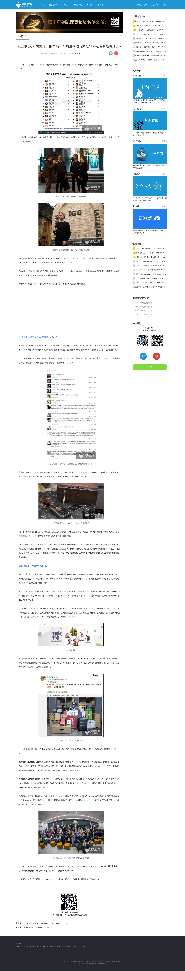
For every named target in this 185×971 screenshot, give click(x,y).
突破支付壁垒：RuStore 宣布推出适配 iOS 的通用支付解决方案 (151, 55)
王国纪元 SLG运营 (76, 53)
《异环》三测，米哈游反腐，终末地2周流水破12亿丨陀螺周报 (151, 282)
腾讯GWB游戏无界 (35, 946)
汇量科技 (75, 946)
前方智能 (82, 946)
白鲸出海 (60, 946)
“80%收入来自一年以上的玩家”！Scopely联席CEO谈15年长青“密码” (151, 38)
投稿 (150, 367)
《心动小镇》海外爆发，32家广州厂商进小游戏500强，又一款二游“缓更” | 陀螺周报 (151, 265)
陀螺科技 (18, 946)
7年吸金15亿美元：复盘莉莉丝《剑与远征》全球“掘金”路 (44, 923)
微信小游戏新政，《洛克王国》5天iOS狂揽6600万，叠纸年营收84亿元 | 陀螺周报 (151, 21)
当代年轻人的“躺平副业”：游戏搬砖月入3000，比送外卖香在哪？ (151, 26)
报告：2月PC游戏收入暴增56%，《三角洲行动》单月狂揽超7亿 (151, 261)
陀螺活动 (45, 946)
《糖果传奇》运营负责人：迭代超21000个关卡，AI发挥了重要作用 (151, 47)
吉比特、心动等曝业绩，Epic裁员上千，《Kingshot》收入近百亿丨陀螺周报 (151, 257)
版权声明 (74, 961)
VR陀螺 (25, 946)
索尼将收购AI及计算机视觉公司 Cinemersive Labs (151, 51)
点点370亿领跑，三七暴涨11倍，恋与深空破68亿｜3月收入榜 (151, 60)
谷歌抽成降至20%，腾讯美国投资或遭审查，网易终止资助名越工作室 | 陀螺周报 (151, 270)
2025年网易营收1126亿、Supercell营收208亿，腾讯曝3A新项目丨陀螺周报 (151, 278)
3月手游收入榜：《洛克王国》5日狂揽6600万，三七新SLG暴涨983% (151, 30)
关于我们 (66, 961)
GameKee (68, 946)
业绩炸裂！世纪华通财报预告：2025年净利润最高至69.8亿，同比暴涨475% (151, 287)
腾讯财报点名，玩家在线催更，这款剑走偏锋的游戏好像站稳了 (151, 43)
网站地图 (81, 961)
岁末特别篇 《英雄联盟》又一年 (33, 927)
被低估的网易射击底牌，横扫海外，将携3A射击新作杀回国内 (151, 34)
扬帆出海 (53, 946)
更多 (164, 76)
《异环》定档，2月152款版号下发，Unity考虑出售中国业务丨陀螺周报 (151, 274)
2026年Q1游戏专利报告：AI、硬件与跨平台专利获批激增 (151, 248)
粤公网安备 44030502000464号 (110, 961)
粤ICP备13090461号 (92, 961)
